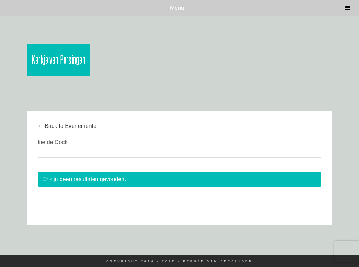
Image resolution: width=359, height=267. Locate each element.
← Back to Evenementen (69, 126)
